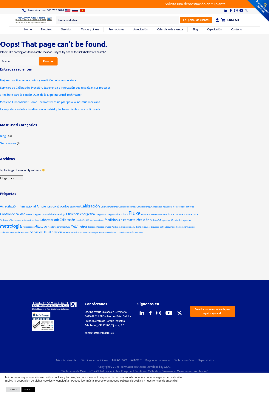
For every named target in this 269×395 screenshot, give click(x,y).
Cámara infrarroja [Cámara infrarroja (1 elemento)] (144, 207)
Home (28, 29)
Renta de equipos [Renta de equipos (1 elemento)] (143, 227)
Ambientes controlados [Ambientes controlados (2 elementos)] (53, 206)
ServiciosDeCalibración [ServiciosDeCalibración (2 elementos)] (46, 232)
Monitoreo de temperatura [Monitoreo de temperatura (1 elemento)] (59, 227)
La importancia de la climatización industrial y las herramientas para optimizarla (50, 109)
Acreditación (140, 29)
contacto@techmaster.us (99, 333)
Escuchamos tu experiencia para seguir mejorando (213, 311)
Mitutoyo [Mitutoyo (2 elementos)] (40, 226)
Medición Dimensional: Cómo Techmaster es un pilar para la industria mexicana (50, 102)
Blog (195, 29)
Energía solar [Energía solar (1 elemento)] (101, 214)
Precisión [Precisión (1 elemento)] (91, 227)
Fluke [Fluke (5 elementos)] (134, 213)
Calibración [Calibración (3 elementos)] (90, 206)
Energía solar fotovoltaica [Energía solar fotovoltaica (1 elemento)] (117, 214)
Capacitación (214, 29)
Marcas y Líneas (90, 29)
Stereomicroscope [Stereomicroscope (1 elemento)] (90, 232)
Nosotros (46, 29)
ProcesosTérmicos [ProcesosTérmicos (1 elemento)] (103, 227)
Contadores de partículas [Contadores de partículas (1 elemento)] (183, 207)
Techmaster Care (184, 360)
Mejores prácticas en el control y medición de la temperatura (38, 80)
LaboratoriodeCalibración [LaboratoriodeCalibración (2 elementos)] (57, 220)
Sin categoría (8, 143)
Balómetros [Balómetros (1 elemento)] (75, 207)
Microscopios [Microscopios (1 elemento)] (28, 227)
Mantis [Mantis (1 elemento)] (78, 220)
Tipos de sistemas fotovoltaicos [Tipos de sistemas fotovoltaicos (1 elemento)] (130, 232)
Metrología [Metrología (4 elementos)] (11, 226)
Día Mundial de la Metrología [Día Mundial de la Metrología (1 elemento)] (53, 214)
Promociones (116, 29)
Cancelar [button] (13, 389)
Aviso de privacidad (66, 360)
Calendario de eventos (170, 29)
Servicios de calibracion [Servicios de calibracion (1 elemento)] (19, 232)
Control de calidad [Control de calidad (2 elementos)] (12, 214)
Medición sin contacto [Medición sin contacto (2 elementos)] (120, 220)
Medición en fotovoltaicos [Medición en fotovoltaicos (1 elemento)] (93, 220)
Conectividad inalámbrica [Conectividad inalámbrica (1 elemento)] (161, 207)
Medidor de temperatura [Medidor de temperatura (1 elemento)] (181, 220)
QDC (167, 367)
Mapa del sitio (206, 360)
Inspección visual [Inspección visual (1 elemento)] (176, 214)
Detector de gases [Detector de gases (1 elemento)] (33, 214)
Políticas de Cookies (131, 380)
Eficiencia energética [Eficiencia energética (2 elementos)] (80, 214)
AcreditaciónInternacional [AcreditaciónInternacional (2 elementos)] (18, 206)
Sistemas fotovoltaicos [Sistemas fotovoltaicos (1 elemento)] (72, 232)
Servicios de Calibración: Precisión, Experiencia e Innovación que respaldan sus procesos (55, 87)
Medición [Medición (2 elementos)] (142, 220)
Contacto (236, 29)
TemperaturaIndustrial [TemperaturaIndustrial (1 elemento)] (107, 232)
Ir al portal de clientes (196, 20)
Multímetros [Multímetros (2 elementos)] (79, 226)
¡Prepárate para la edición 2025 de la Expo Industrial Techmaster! (41, 94)
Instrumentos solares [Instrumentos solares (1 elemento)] (30, 220)
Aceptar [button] (28, 389)
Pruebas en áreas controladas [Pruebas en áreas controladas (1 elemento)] (123, 227)
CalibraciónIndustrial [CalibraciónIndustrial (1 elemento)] (127, 207)
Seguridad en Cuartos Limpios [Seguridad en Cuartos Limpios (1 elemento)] (163, 227)
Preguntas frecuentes (157, 360)
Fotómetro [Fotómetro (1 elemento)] (145, 214)
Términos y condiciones (94, 360)
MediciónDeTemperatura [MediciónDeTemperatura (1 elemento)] (160, 220)
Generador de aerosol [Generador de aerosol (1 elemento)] (160, 214)
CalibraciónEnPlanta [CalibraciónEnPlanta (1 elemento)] (109, 207)
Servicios (66, 29)
